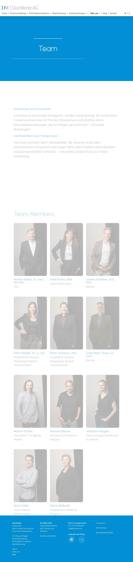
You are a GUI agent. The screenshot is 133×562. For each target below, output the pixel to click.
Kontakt (113, 13)
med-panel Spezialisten (22, 531)
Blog (105, 13)
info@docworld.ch (75, 528)
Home (4, 13)
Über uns (16, 552)
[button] (125, 13)
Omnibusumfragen (20, 536)
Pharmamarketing (18, 13)
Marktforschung (59, 13)
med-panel (17, 526)
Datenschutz (101, 528)
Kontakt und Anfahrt (48, 536)
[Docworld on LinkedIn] (71, 539)
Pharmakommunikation (39, 13)
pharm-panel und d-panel (23, 528)
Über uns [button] (94, 13)
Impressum (100, 523)
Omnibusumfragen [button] (77, 13)
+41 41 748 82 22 (77, 526)
